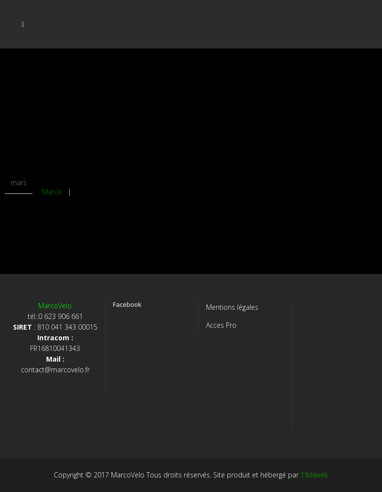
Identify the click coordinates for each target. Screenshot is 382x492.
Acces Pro (221, 325)
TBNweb (314, 474)
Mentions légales (232, 307)
